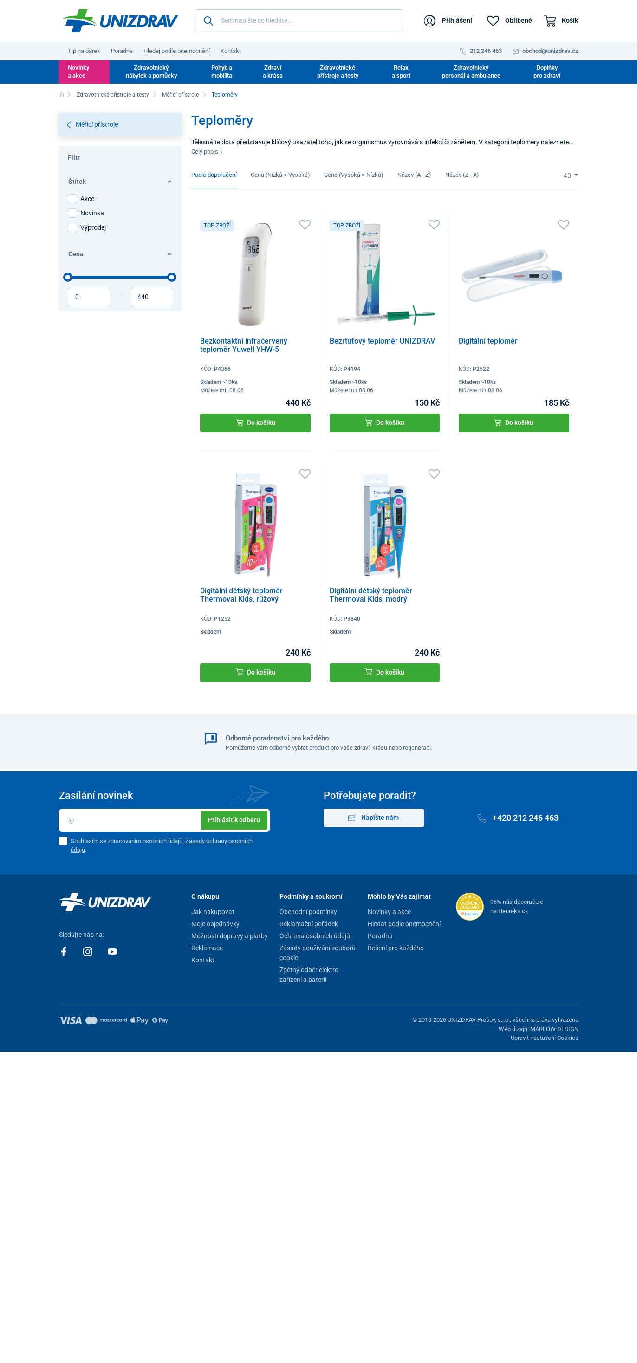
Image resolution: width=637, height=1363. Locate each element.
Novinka (92, 213)
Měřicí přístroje (180, 94)
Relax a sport (401, 71)
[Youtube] (112, 951)
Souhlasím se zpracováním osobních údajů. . (162, 845)
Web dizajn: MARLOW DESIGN (538, 1028)
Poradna (122, 50)
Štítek (119, 181)
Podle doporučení (214, 174)
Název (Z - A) (462, 174)
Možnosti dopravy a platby (229, 936)
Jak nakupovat (212, 911)
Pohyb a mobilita (221, 71)
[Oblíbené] (509, 20)
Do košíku (255, 423)
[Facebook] (64, 951)
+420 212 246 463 (518, 818)
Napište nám (373, 818)
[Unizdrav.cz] (120, 20)
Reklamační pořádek (309, 924)
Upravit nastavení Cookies (544, 1037)
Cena (119, 254)
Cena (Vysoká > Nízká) (354, 174)
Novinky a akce (78, 71)
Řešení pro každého (396, 948)
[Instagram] (88, 951)
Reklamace (207, 948)
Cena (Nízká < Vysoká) (280, 174)
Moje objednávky (215, 924)
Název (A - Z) (414, 174)
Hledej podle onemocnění (176, 50)
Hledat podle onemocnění (404, 924)
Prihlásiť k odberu (234, 820)
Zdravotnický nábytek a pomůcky (151, 71)
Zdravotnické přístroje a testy (337, 71)
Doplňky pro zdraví (546, 71)
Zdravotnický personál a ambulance (471, 71)
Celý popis (207, 151)
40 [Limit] (568, 175)
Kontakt (231, 50)
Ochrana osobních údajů (315, 936)
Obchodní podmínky (308, 911)
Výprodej (93, 227)
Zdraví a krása (273, 71)
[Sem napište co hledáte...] (299, 20)
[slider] (67, 277)
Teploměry (225, 94)
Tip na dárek (84, 50)
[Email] (164, 820)
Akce (87, 198)
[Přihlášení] (448, 20)
